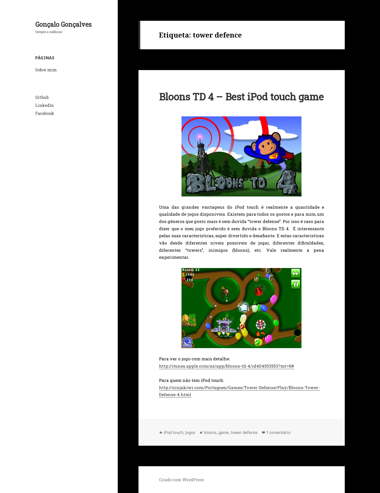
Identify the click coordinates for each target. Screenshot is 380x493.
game (223, 432)
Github (42, 97)
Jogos (190, 432)
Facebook (44, 113)
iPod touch (173, 432)
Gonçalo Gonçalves (63, 24)
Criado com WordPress (181, 479)
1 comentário (278, 432)
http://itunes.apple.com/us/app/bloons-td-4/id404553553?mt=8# (226, 366)
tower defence (244, 432)
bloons (210, 432)
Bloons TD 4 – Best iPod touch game (241, 96)
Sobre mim (46, 69)
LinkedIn (44, 105)
